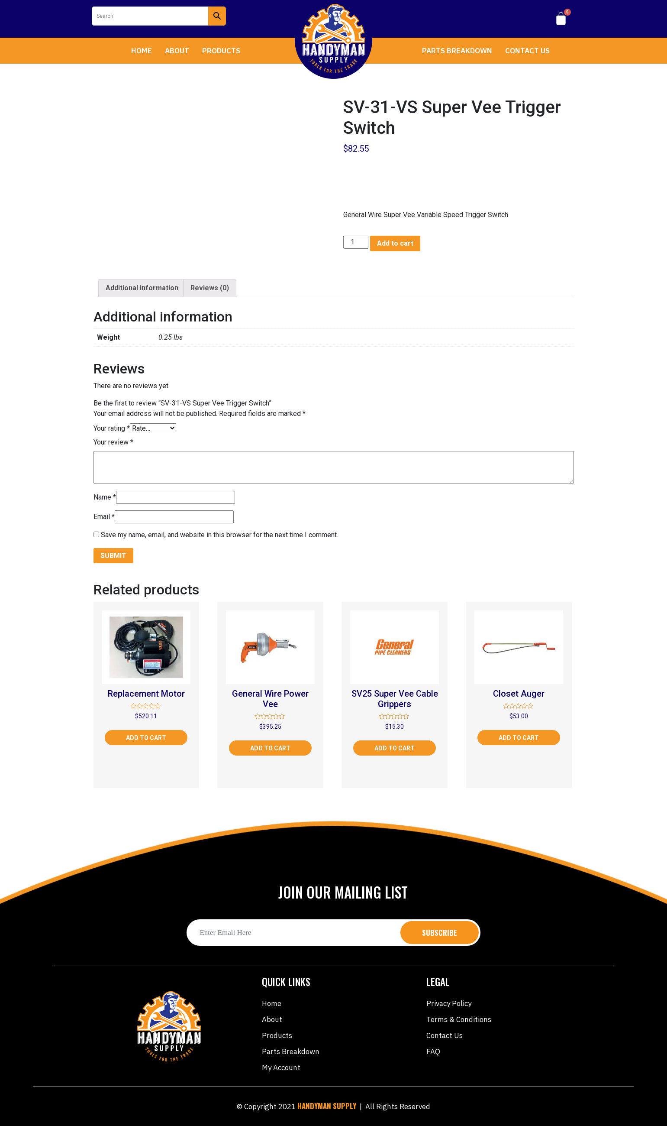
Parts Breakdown (457, 50)
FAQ (433, 1051)
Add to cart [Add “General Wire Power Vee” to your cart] (270, 748)
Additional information (142, 288)
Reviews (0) (209, 288)
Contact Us (527, 50)
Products (221, 50)
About (177, 50)
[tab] (142, 288)
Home (141, 50)
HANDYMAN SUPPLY (326, 1105)
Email (104, 517)
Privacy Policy (448, 1003)
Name (104, 497)
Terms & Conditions (458, 1019)
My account (281, 1067)
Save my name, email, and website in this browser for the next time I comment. (219, 535)
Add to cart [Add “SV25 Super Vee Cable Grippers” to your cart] (394, 748)
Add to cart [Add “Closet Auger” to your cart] (519, 737)
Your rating (111, 428)
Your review (113, 442)
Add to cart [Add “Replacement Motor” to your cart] (146, 737)
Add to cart (395, 243)
